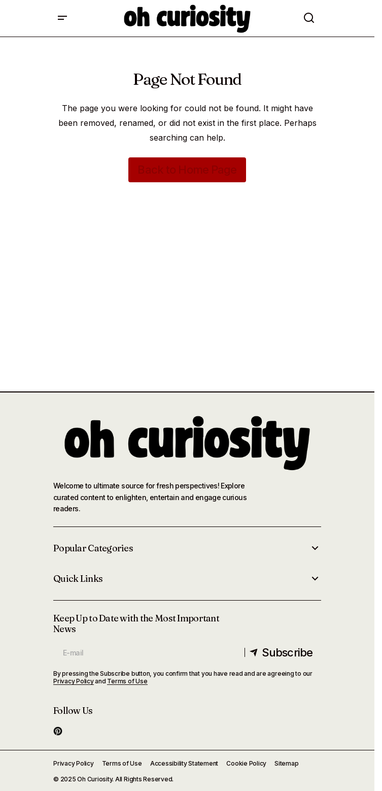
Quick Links (77, 578)
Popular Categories (93, 548)
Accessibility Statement (184, 763)
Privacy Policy (73, 681)
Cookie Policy (246, 763)
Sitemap (286, 763)
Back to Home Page (186, 169)
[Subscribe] (281, 652)
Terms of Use (127, 681)
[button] (62, 18)
